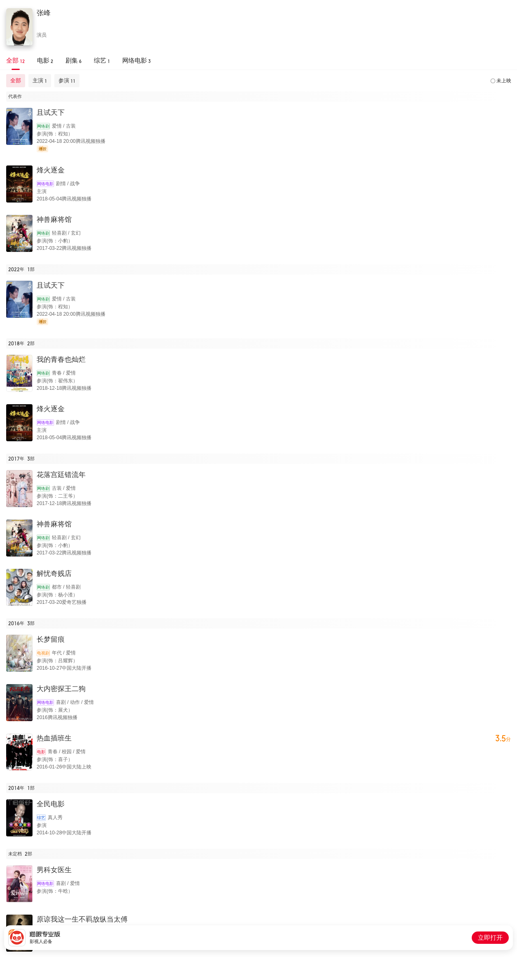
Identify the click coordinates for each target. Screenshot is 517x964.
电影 (41, 752)
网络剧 (43, 126)
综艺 (41, 817)
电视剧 (43, 653)
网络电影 (45, 184)
